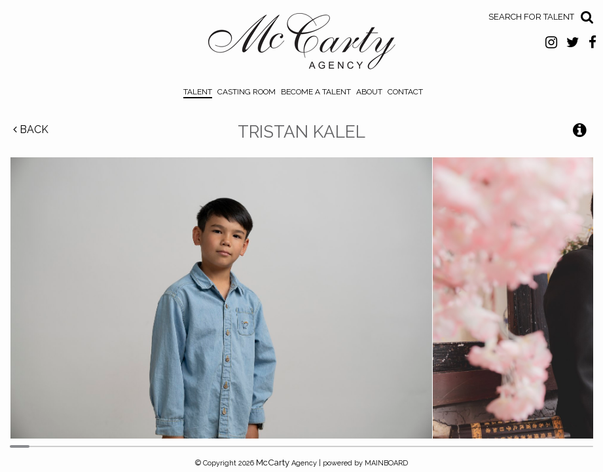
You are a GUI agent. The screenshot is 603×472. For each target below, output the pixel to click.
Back (30, 129)
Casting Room (246, 91)
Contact (405, 91)
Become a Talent (316, 91)
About (369, 91)
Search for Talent (531, 17)
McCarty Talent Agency (301, 44)
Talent (197, 91)
